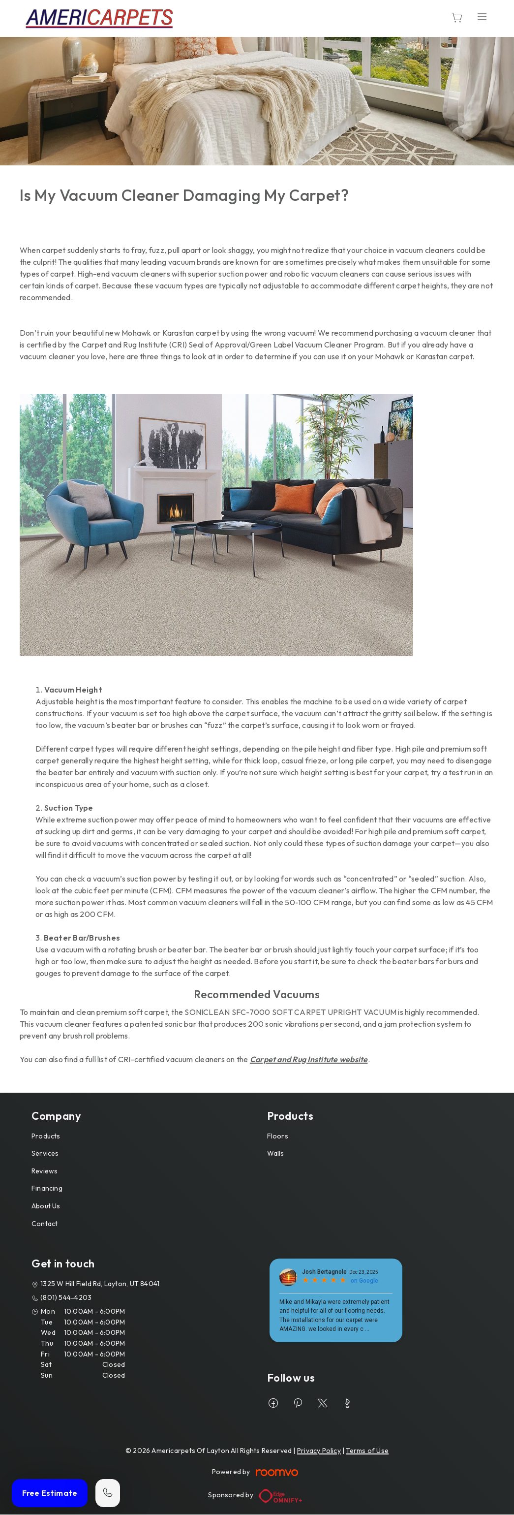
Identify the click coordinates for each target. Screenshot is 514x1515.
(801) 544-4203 (65, 1297)
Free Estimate (49, 1493)
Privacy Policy (319, 1450)
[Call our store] (107, 1493)
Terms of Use (367, 1450)
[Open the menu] (482, 17)
